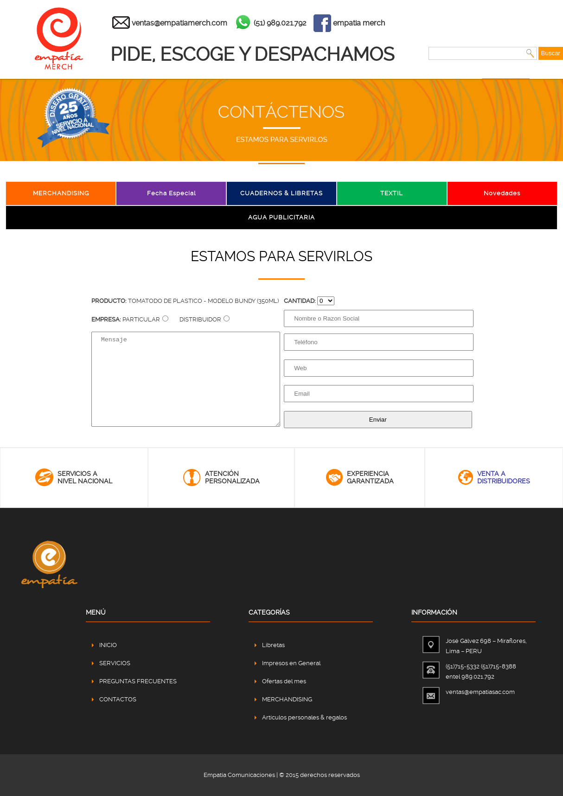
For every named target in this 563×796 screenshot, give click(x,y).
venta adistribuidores (503, 477)
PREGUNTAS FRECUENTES (138, 681)
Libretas (273, 645)
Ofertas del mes (284, 681)
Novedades (502, 193)
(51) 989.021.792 (280, 23)
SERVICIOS (114, 663)
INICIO (108, 645)
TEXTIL (391, 193)
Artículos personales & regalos (304, 717)
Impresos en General (291, 663)
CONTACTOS (117, 699)
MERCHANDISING (61, 193)
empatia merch (359, 23)
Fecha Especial (171, 193)
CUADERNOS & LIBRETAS (281, 193)
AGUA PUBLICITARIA (281, 217)
